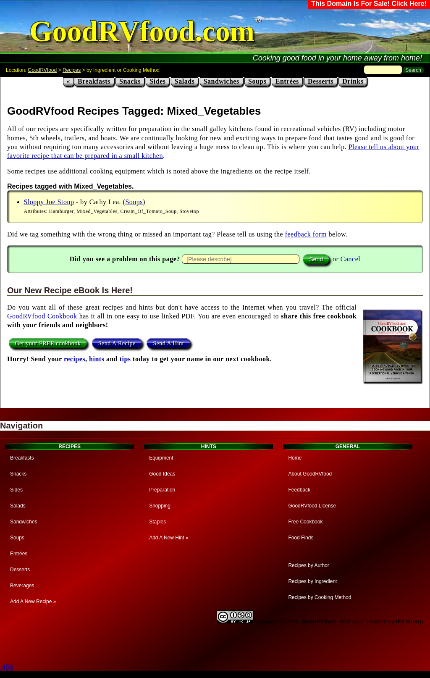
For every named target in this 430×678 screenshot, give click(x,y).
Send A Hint (168, 343)
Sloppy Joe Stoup (49, 201)
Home (295, 458)
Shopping (159, 506)
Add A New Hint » (168, 538)
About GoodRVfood (310, 474)
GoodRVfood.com (141, 31)
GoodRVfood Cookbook (42, 316)
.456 (6, 667)
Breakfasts (94, 81)
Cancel (350, 259)
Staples (157, 522)
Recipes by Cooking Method (319, 597)
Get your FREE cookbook (48, 343)
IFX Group (409, 621)
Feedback (299, 490)
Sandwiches (221, 81)
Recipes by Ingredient (312, 581)
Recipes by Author (308, 565)
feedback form (306, 234)
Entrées (287, 81)
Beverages (22, 586)
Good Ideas (162, 474)
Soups (257, 81)
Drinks (352, 81)
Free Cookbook (305, 522)
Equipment (161, 458)
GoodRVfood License (312, 506)
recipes (74, 359)
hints (96, 359)
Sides (157, 81)
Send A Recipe (117, 343)
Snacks (130, 81)
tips (125, 359)
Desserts (320, 81)
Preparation (162, 490)
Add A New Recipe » (33, 601)
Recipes (72, 70)
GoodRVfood (42, 70)
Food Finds (300, 538)
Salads (184, 81)
